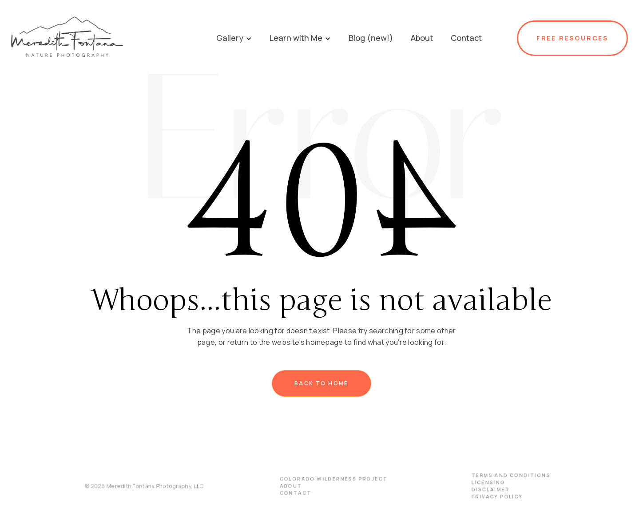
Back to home (321, 383)
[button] (234, 38)
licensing (482, 482)
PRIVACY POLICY (491, 496)
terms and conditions (504, 475)
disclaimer (484, 489)
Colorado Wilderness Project (333, 479)
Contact (296, 493)
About (292, 486)
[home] (107, 38)
